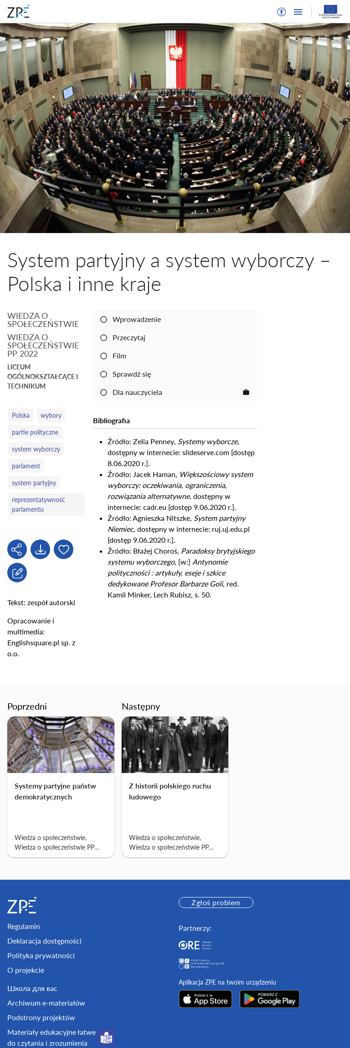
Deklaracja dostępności (44, 940)
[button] (281, 11)
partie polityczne (35, 432)
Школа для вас (32, 988)
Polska (21, 415)
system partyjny (34, 483)
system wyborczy (36, 449)
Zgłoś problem (215, 902)
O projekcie (25, 969)
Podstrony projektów (41, 1017)
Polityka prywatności (41, 955)
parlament (26, 466)
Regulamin (23, 926)
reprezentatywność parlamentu (38, 504)
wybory (51, 415)
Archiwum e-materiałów (46, 1002)
